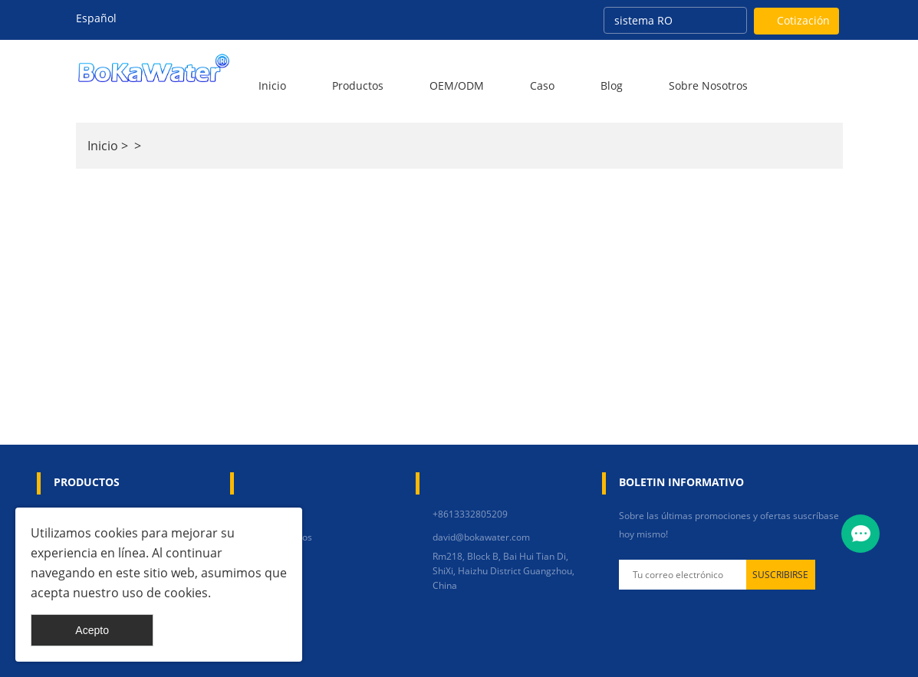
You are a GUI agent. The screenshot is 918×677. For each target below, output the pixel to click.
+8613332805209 (470, 514)
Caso (542, 85)
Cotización (803, 20)
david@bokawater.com (481, 537)
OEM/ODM (456, 85)
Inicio (272, 85)
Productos (357, 85)
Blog (611, 85)
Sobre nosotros (708, 85)
